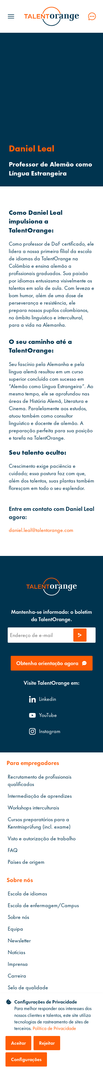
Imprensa (18, 964)
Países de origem (26, 861)
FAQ (13, 850)
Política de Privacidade (54, 1028)
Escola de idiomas (27, 893)
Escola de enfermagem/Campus (43, 905)
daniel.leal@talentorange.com (41, 530)
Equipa (15, 929)
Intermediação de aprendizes (40, 795)
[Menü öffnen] (11, 16)
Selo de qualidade (28, 987)
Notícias (16, 952)
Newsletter (19, 940)
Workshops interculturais (33, 807)
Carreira (17, 975)
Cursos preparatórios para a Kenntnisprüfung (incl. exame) (39, 823)
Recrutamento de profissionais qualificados (39, 780)
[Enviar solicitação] (80, 635)
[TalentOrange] (51, 16)
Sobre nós (18, 917)
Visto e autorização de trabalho (42, 838)
